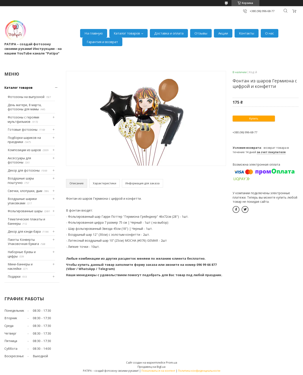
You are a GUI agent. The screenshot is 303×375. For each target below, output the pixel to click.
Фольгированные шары (25, 211)
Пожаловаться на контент (158, 371)
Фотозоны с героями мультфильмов (23, 119)
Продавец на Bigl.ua (151, 367)
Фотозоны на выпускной (26, 97)
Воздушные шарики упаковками (22, 201)
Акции (223, 33)
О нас (269, 33)
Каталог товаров (127, 33)
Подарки (14, 276)
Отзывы (201, 33)
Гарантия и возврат (102, 42)
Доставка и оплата (169, 33)
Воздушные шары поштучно (21, 180)
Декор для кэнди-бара (24, 231)
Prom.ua (171, 362)
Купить (253, 118)
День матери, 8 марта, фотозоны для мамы (25, 107)
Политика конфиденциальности (199, 371)
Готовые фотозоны (22, 129)
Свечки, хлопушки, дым (25, 191)
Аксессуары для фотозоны (19, 160)
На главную (93, 33)
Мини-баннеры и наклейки (20, 266)
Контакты (246, 33)
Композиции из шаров (24, 150)
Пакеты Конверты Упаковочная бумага (23, 241)
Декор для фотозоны (24, 170)
